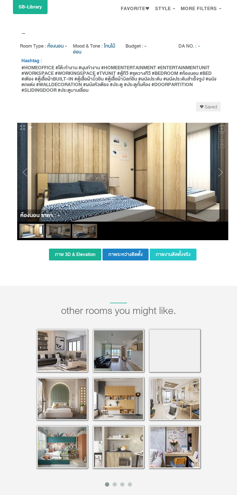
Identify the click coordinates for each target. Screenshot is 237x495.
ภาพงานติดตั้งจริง (173, 254)
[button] (135, 9)
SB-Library (30, 7)
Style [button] (165, 9)
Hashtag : (31, 61)
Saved (208, 106)
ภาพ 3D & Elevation (75, 254)
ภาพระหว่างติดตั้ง (125, 254)
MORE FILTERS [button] (201, 9)
